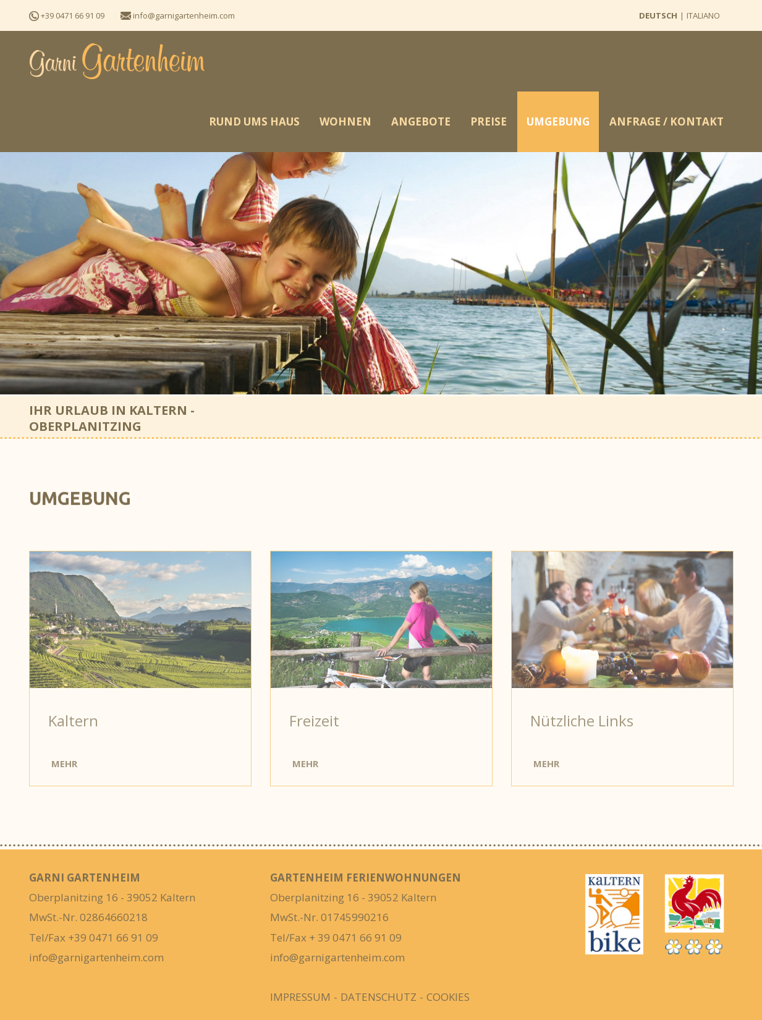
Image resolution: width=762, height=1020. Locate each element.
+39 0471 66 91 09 (66, 15)
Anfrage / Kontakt (666, 121)
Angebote (421, 121)
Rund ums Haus (254, 121)
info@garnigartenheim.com (178, 15)
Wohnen (345, 121)
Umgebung (558, 121)
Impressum (300, 997)
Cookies (448, 997)
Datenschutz (379, 997)
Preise (488, 121)
